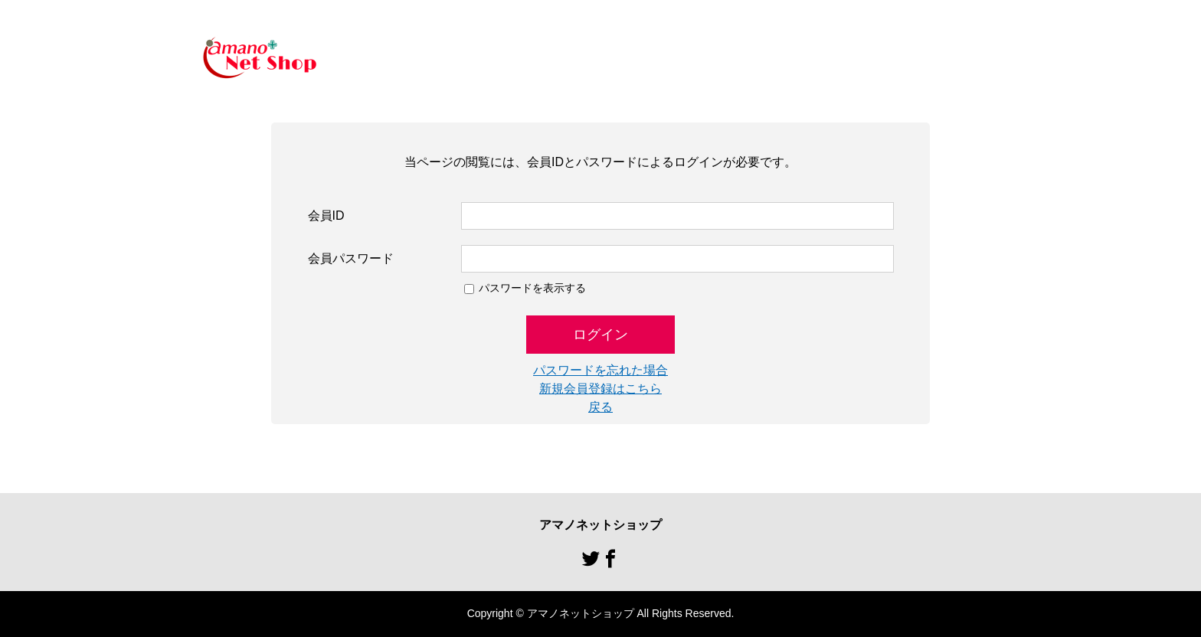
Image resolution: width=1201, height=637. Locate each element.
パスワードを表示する (532, 288)
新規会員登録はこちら (600, 388)
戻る (600, 406)
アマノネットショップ (600, 524)
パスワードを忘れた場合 (600, 370)
